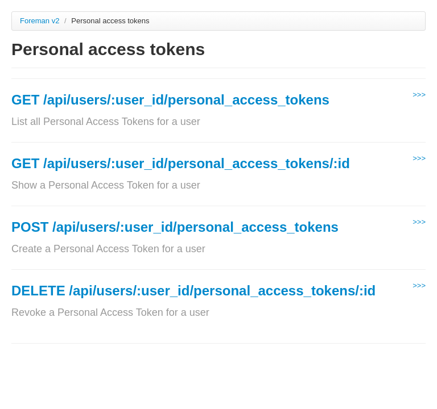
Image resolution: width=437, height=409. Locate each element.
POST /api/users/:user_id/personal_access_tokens (175, 227)
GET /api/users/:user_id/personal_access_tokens (170, 99)
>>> (419, 94)
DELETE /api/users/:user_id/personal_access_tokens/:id (193, 290)
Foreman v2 (39, 20)
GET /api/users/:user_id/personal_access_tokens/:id (180, 163)
